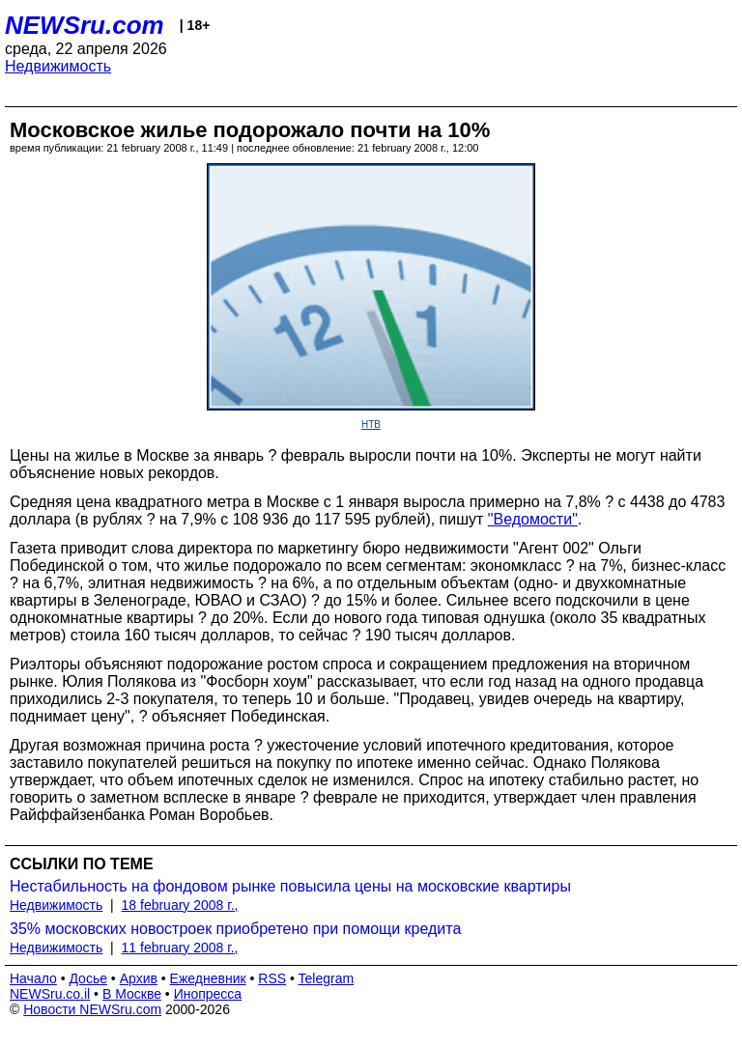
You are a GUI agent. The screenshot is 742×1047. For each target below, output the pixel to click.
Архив (138, 978)
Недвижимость (58, 66)
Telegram (327, 978)
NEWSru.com (84, 25)
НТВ (371, 424)
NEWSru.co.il (50, 994)
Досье (88, 978)
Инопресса (208, 994)
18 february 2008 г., (180, 905)
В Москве (131, 994)
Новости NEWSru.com (92, 1009)
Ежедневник (208, 978)
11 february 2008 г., (180, 947)
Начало (33, 978)
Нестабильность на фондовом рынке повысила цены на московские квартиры (290, 886)
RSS (272, 978)
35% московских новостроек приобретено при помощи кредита (235, 928)
